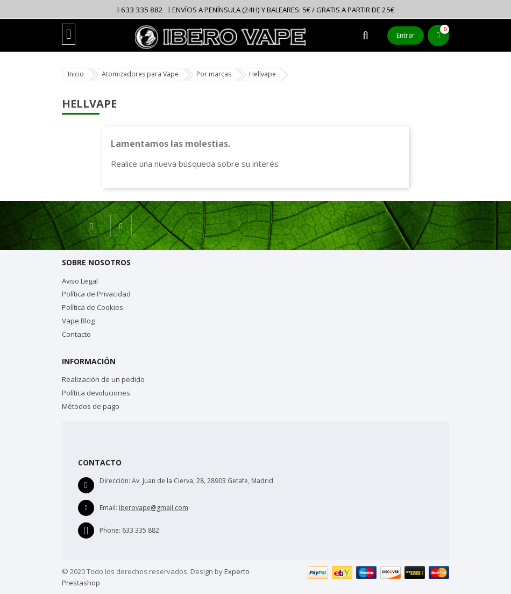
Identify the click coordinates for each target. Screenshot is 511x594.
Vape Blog (78, 321)
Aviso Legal (80, 281)
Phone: (110, 530)
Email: (108, 507)
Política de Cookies (92, 307)
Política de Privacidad (96, 294)
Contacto (76, 334)
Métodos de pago (90, 406)
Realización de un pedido (103, 379)
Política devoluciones (96, 393)
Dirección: (115, 480)
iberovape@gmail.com (153, 507)
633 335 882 (140, 10)
